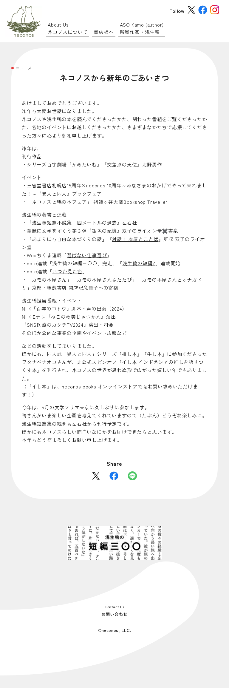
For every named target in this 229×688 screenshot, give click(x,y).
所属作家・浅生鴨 (142, 28)
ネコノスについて (68, 28)
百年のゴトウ (51, 308)
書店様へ (104, 32)
